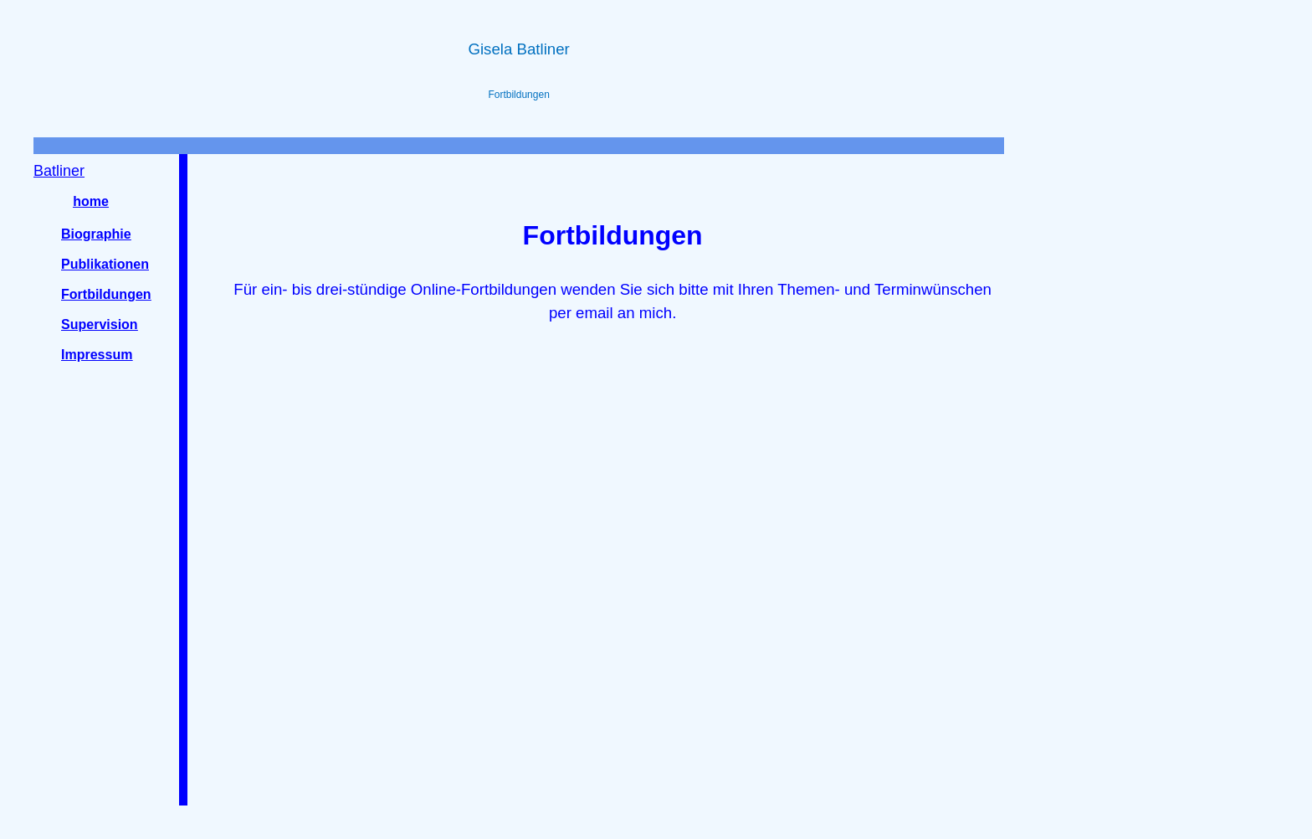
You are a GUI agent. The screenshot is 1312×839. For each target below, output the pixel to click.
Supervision (99, 324)
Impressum (96, 354)
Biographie (96, 234)
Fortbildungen (106, 294)
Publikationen (105, 264)
